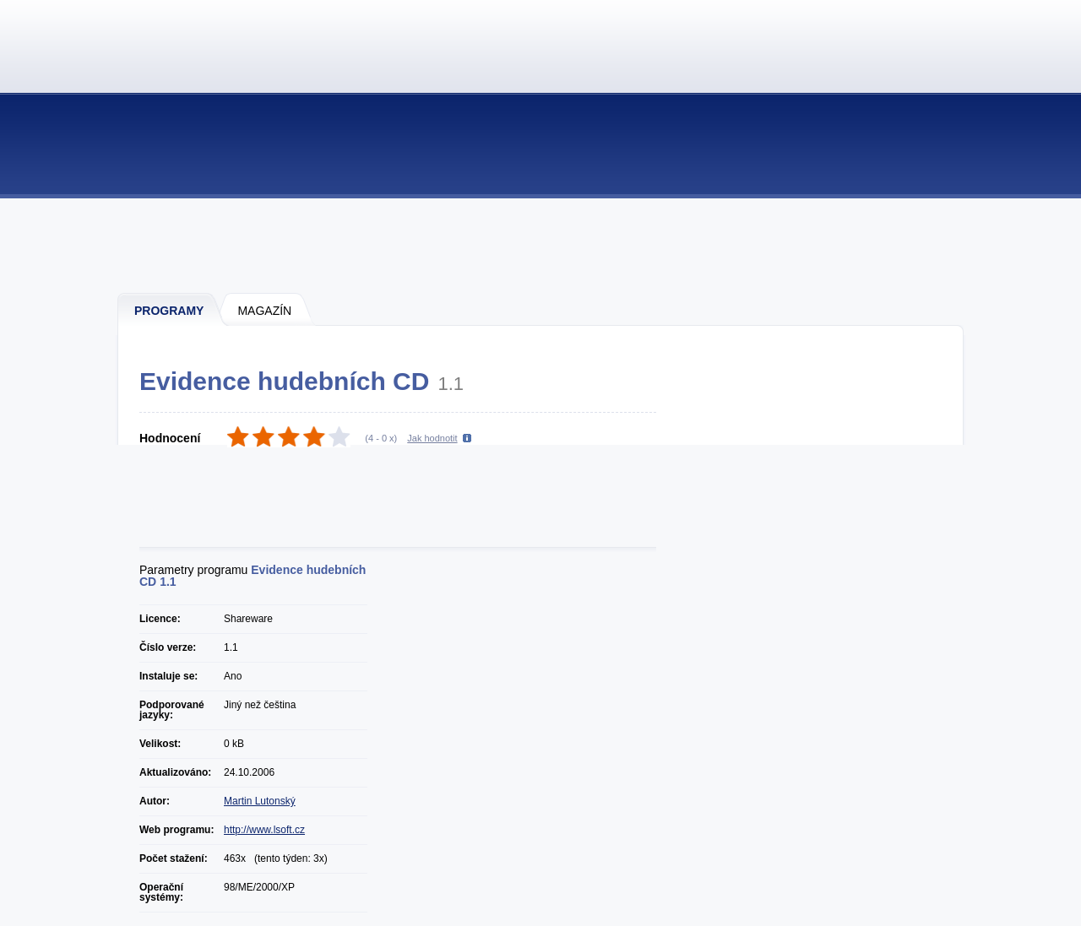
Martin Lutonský (260, 801)
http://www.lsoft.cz (264, 830)
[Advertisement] (541, 245)
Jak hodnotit (432, 438)
